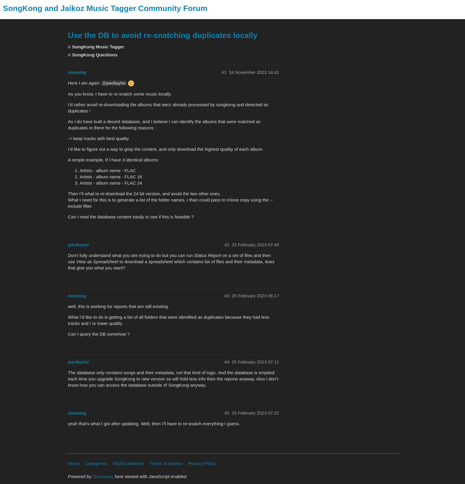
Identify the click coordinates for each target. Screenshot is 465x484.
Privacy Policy (202, 463)
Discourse (102, 476)
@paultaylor (114, 83)
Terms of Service (166, 463)
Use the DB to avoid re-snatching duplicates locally (162, 35)
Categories (96, 463)
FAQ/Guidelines (128, 463)
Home (74, 463)
